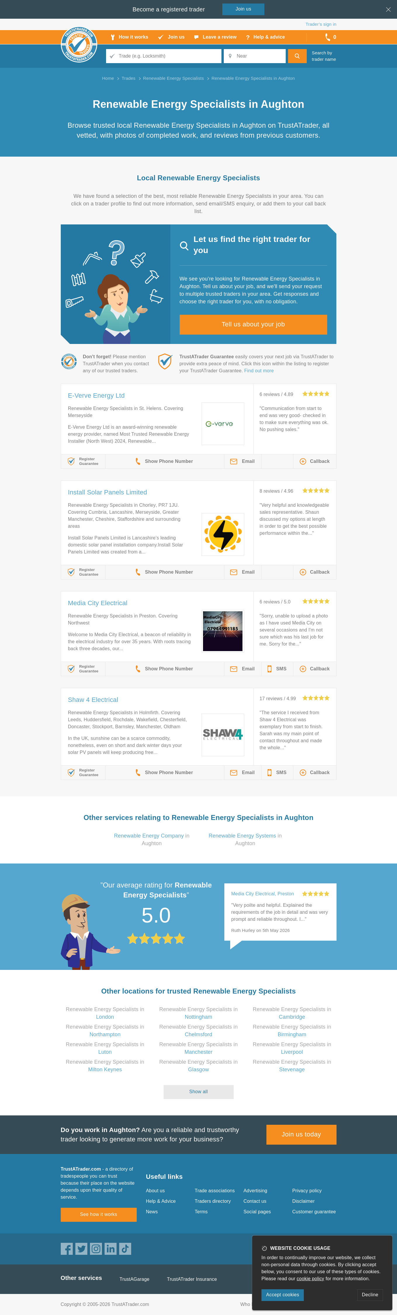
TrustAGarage (134, 1279)
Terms (201, 1211)
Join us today (301, 1134)
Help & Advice (161, 1201)
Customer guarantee (314, 1211)
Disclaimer (303, 1201)
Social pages (257, 1211)
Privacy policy (307, 1190)
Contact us (255, 1201)
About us (155, 1190)
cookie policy (310, 1278)
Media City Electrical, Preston (262, 893)
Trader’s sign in (321, 24)
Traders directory (213, 1201)
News (152, 1211)
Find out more (259, 370)
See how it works (98, 1214)
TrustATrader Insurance (192, 1279)
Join (244, 8)
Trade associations (215, 1190)
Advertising (255, 1190)
